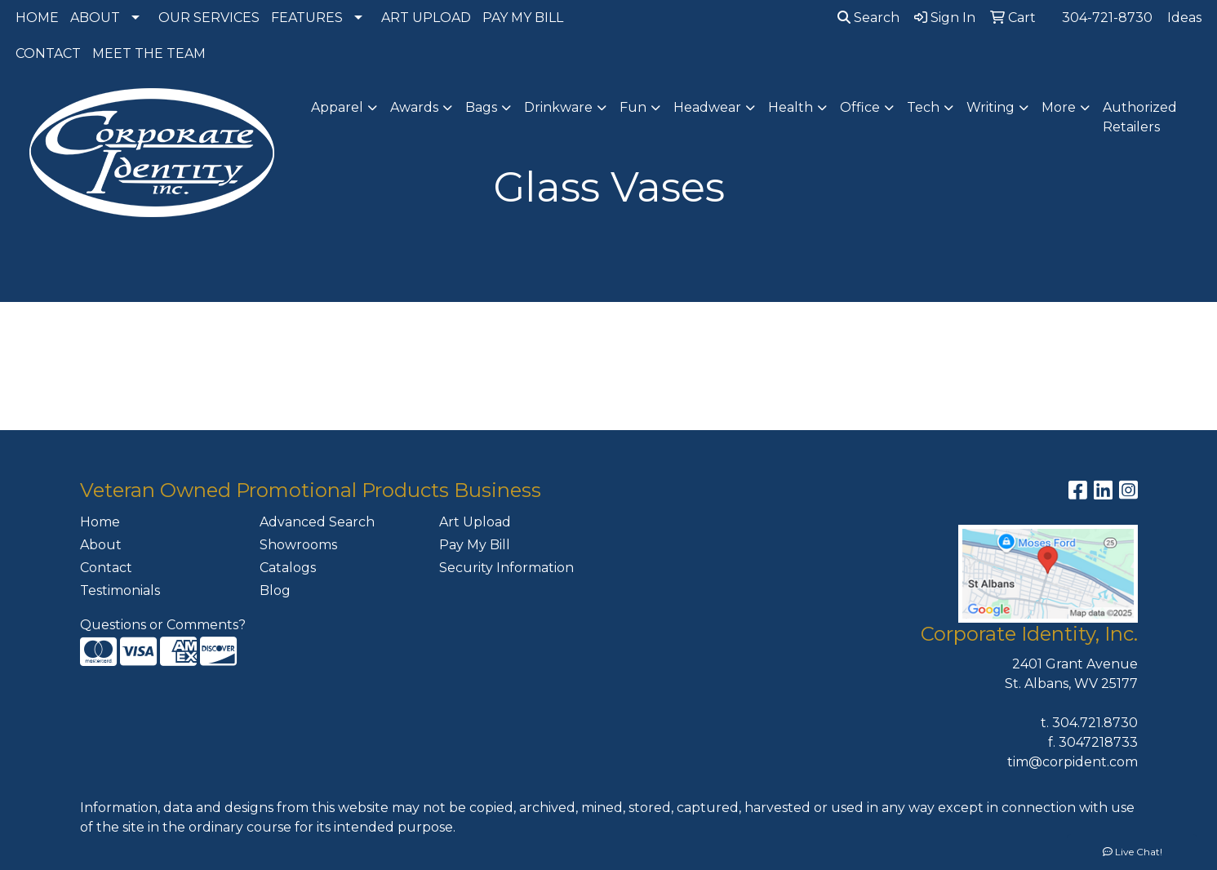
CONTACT (48, 53)
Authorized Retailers (1140, 117)
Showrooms (298, 545)
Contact (106, 567)
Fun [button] (633, 107)
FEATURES (307, 17)
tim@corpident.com (1072, 762)
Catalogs (288, 567)
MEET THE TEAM (149, 53)
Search (868, 17)
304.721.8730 (1095, 722)
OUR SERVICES (209, 17)
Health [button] (790, 107)
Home (100, 522)
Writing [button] (990, 107)
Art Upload (475, 522)
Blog (275, 590)
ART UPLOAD (426, 17)
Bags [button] (481, 107)
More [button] (1059, 107)
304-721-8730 (1107, 17)
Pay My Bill (474, 545)
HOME (37, 17)
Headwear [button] (707, 107)
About (101, 545)
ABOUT (95, 17)
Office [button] (860, 107)
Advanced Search (317, 522)
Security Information (506, 567)
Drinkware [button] (558, 107)
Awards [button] (414, 107)
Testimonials (120, 590)
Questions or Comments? (163, 625)
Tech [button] (923, 107)
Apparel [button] (337, 107)
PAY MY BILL (522, 17)
